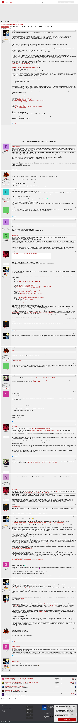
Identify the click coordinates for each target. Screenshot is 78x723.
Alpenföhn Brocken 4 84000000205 (24, 99)
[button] (24, 2)
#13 (75, 363)
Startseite (73, 721)
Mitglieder (14, 21)
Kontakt (4, 710)
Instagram (29, 715)
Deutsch (11, 721)
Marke (45, 613)
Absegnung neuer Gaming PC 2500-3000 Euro (22, 678)
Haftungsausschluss (6, 708)
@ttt (12, 524)
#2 (75, 144)
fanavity (6, 695)
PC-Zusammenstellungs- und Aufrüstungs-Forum (22, 679)
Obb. (9, 42)
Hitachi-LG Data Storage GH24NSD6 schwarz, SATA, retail (33, 290)
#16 (75, 424)
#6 (75, 219)
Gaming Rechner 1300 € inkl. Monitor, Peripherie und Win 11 (25, 682)
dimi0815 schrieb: (15, 222)
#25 (75, 628)
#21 (75, 516)
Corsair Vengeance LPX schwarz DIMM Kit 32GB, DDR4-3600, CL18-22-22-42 (29, 100)
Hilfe (70, 721)
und (17, 360)
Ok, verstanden (67, 719)
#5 (75, 207)
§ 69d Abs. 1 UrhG (42, 611)
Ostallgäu (8, 182)
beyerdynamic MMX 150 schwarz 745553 (23, 108)
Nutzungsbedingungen (59, 721)
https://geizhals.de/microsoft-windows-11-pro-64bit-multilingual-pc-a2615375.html (46, 380)
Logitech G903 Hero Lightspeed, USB (21, 105)
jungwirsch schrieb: (15, 146)
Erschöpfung (60, 603)
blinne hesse (8, 386)
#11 (75, 333)
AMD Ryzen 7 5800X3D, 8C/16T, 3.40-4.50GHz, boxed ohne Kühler (24, 64)
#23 (75, 579)
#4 (75, 189)
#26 (75, 644)
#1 (75, 30)
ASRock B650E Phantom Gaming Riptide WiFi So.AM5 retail (30, 281)
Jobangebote (5, 712)
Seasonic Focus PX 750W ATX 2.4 (21, 101)
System (6, 184)
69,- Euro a (61, 461)
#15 (75, 391)
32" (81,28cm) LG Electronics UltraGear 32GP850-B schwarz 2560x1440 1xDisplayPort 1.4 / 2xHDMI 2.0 (37, 294)
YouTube (29, 709)
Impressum (4, 705)
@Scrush (13, 533)
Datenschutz (5, 706)
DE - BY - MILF (7, 262)
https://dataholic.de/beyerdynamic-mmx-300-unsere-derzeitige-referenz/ (53, 276)
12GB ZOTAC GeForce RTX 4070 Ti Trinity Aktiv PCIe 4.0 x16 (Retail (32, 282)
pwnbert (72, 679)
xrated (73, 683)
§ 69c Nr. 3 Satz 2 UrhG (48, 603)
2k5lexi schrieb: (15, 661)
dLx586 (6, 683)
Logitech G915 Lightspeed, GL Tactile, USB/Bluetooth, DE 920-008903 (28, 106)
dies (55, 597)
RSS (28, 717)
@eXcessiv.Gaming (15, 312)
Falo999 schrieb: (15, 235)
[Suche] (60, 2)
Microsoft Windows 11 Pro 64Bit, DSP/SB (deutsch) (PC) (28, 104)
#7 (75, 233)
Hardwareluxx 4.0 (4, 721)
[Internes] (49, 2)
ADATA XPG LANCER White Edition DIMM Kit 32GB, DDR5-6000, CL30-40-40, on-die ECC (33, 286)
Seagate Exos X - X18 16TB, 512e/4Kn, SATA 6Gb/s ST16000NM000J (25, 67)
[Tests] (26, 2)
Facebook (29, 706)
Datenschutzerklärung (59, 716)
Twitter (29, 712)
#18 (75, 474)
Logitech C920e (21, 298)
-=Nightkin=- (7, 679)
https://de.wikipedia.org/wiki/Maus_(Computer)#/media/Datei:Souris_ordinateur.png (27, 587)
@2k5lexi (13, 551)
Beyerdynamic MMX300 (28, 299)
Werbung (4, 714)
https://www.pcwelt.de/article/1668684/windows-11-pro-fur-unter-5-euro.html (42, 462)
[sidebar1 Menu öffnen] (75, 2)
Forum (2, 21)
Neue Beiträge (7, 21)
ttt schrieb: (14, 426)
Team (3, 711)
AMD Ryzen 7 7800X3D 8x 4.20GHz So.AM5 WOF (28, 284)
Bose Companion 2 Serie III (25, 302)
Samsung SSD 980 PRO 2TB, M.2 (18, 66)
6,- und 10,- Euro (36, 381)
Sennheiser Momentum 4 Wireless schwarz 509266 (43, 108)
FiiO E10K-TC (24, 300)
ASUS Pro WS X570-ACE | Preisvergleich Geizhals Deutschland (25, 253)
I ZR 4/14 (22, 598)
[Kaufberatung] (32, 2)
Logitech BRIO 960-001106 (20, 107)
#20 (75, 504)
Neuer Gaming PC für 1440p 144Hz (13, 690)
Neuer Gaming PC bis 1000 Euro (18, 686)
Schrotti (6, 687)
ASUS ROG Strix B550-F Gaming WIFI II (24, 98)
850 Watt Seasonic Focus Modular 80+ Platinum (26, 291)
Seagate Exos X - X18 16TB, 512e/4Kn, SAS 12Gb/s (45, 71)
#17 (75, 459)
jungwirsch (4, 28)
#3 (75, 171)
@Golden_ (14, 518)
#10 (75, 321)
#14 (75, 375)
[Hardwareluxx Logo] (7, 2)
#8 (75, 251)
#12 (75, 347)
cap (5, 691)
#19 (75, 487)
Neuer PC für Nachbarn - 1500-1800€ (13, 694)
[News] (21, 2)
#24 (75, 595)
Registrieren (19, 21)
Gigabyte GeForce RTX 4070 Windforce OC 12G (21, 63)
